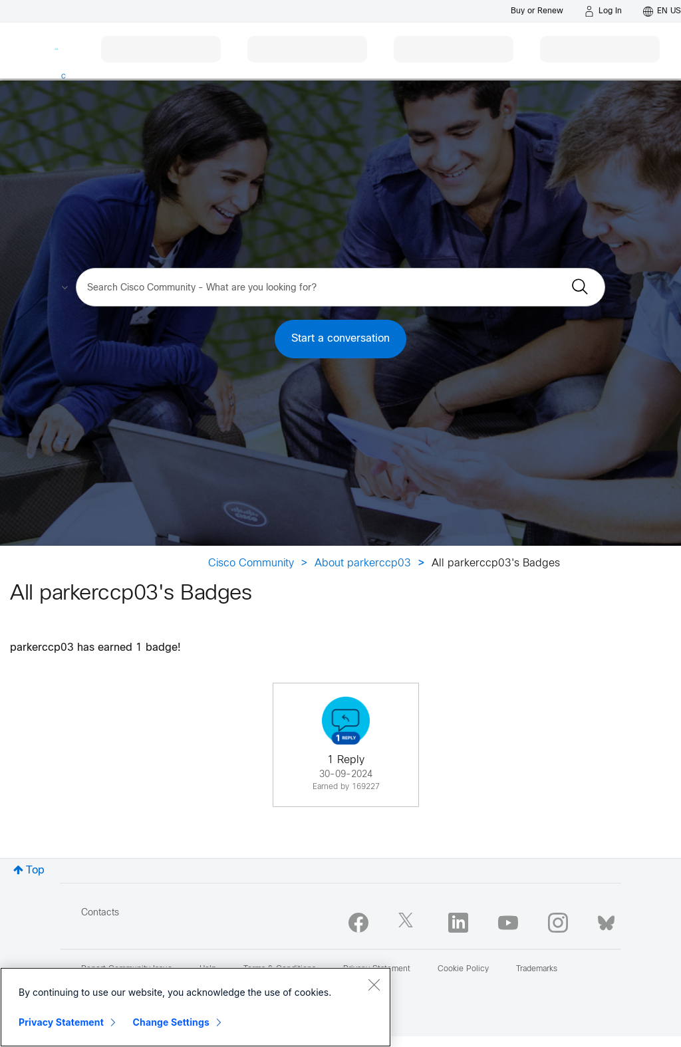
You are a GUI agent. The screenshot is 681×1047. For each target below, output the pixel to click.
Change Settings (171, 1022)
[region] (195, 1007)
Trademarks (536, 969)
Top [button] (35, 870)
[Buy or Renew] (537, 11)
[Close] (373, 984)
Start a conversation (340, 339)
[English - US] (662, 11)
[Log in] (603, 11)
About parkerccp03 (363, 563)
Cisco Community (251, 563)
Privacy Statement (61, 1022)
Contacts (100, 913)
